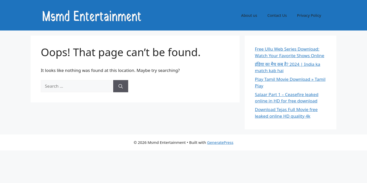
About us (249, 15)
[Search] (120, 86)
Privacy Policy (309, 15)
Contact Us (277, 15)
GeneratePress (220, 142)
